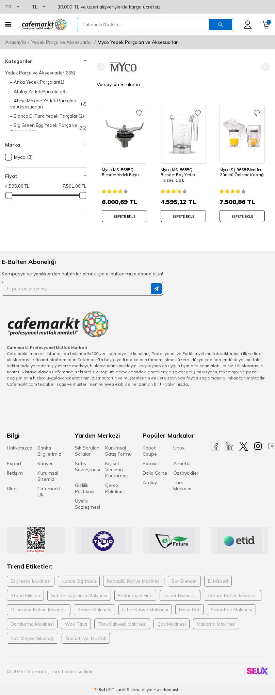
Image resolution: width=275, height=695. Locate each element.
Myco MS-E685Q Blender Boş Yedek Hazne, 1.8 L (178, 175)
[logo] (44, 24)
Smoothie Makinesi (231, 610)
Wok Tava (76, 624)
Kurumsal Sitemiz (47, 476)
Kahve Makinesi (94, 610)
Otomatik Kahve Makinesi (39, 610)
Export (14, 463)
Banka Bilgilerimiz (49, 451)
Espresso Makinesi (31, 581)
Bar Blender (184, 581)
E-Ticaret (117, 689)
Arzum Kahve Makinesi (233, 595)
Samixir (151, 463)
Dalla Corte (155, 473)
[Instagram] (258, 446)
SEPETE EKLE (124, 216)
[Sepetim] (266, 25)
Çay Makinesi (171, 624)
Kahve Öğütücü (79, 581)
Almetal (182, 463)
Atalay (150, 482)
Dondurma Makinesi (32, 624)
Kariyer (45, 463)
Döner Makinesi (180, 595)
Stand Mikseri (25, 595)
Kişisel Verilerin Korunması (117, 469)
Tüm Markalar (182, 485)
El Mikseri (218, 581)
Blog (12, 489)
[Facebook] (215, 446)
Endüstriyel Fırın (135, 595)
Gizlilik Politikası (84, 488)
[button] (101, 67)
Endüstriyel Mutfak (85, 638)
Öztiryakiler (185, 473)
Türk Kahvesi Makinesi (122, 624)
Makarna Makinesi (216, 624)
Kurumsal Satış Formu (118, 451)
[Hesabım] (247, 24)
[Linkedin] (229, 446)
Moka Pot (189, 610)
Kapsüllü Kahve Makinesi (134, 581)
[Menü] (8, 24)
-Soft (101, 689)
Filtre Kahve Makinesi (145, 610)
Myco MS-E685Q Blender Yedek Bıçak (121, 172)
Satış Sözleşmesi (87, 466)
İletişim (15, 473)
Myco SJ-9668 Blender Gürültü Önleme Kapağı (242, 172)
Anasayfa (15, 42)
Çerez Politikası (115, 488)
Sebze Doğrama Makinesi (79, 595)
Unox (179, 448)
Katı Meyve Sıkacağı (32, 638)
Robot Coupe (150, 451)
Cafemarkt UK (49, 492)
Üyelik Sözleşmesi (87, 504)
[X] (243, 446)
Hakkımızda (19, 448)
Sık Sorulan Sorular (87, 451)
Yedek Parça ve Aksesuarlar (61, 42)
